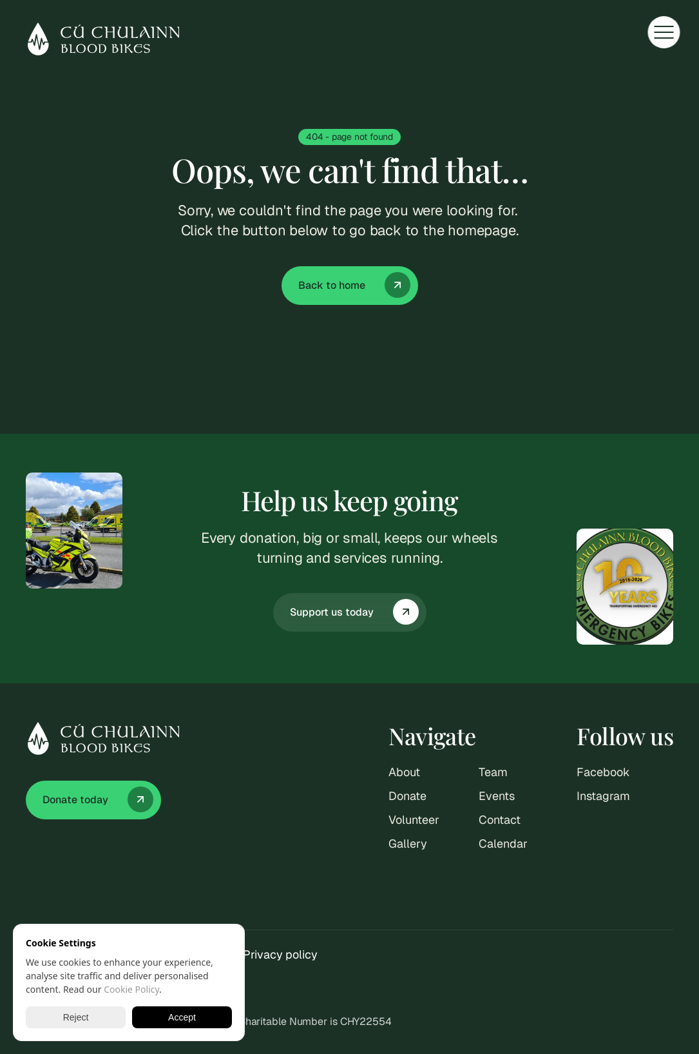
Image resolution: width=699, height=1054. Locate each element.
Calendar (503, 843)
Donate (407, 795)
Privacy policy (280, 954)
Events (496, 795)
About (404, 772)
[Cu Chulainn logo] (103, 39)
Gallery (407, 843)
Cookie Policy (131, 989)
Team (493, 772)
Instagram (603, 795)
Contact (499, 819)
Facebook (603, 772)
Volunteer (413, 819)
